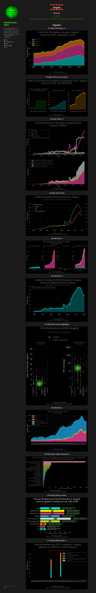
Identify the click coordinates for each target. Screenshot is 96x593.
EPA (48, 19)
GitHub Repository (9, 42)
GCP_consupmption (61, 19)
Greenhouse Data (10, 23)
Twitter (6, 43)
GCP (55, 19)
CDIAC (35, 19)
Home (6, 40)
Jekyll (9, 586)
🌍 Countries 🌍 (8, 45)
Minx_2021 (73, 19)
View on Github (56, 16)
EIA (44, 19)
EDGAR (40, 19)
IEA (68, 19)
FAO (51, 19)
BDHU (5, 587)
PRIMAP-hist (80, 19)
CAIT (31, 19)
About (5, 47)
